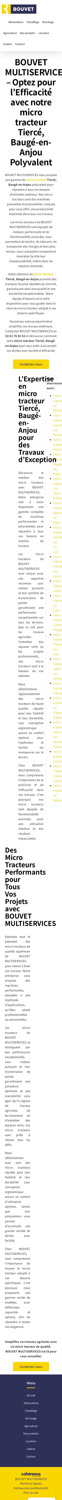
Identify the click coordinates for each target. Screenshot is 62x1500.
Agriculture (31, 1426)
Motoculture (31, 1403)
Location (31, 1441)
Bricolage (31, 1418)
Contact (31, 1456)
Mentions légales (31, 1483)
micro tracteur (36, 180)
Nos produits (31, 1433)
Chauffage (31, 1410)
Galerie (31, 1448)
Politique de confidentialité (31, 1488)
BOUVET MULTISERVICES (31, 1479)
